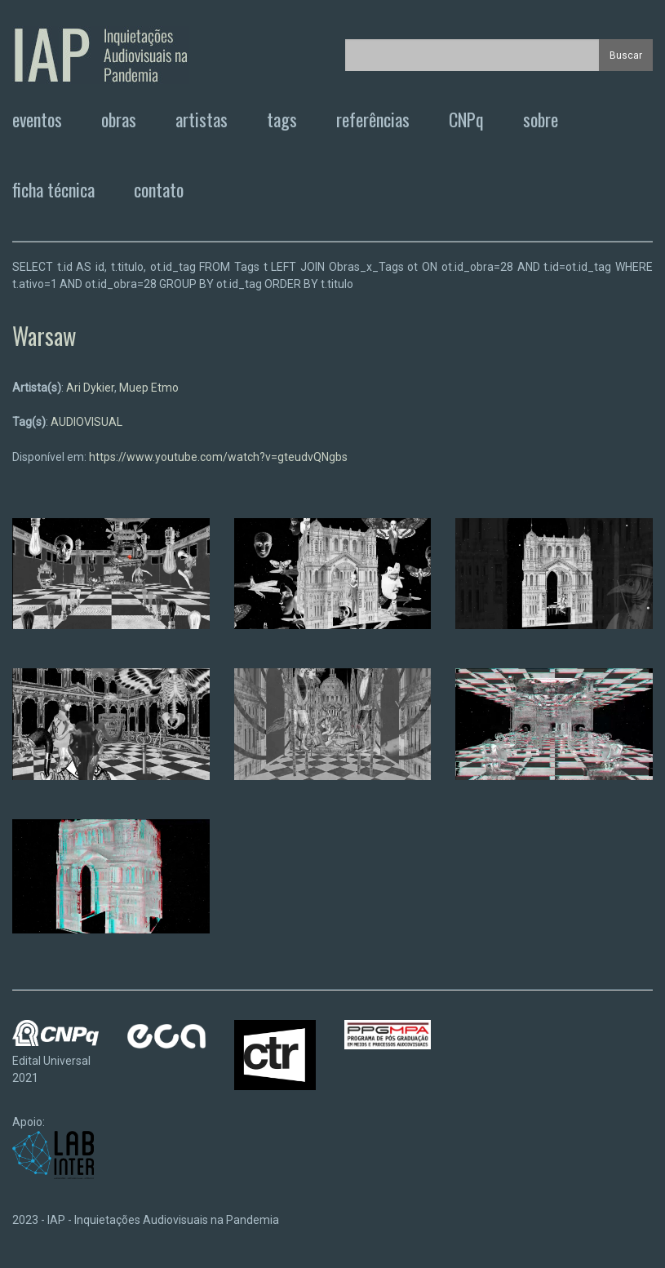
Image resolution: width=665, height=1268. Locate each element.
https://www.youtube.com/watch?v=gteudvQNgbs (218, 456)
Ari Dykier (90, 387)
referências (373, 119)
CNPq (466, 119)
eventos (37, 119)
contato (159, 189)
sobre (540, 119)
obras (118, 119)
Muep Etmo (149, 387)
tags (282, 119)
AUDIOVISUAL (86, 421)
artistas (201, 119)
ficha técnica (53, 189)
